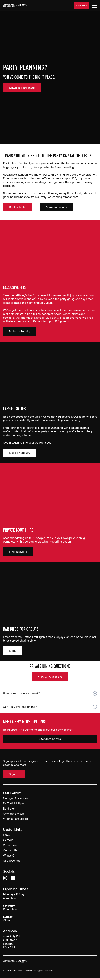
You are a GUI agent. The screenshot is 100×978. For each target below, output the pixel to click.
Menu (12, 651)
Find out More (18, 552)
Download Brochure (22, 88)
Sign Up (14, 774)
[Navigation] (94, 5)
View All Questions (50, 676)
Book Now (81, 5)
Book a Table (17, 207)
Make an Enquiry (56, 207)
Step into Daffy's (50, 739)
